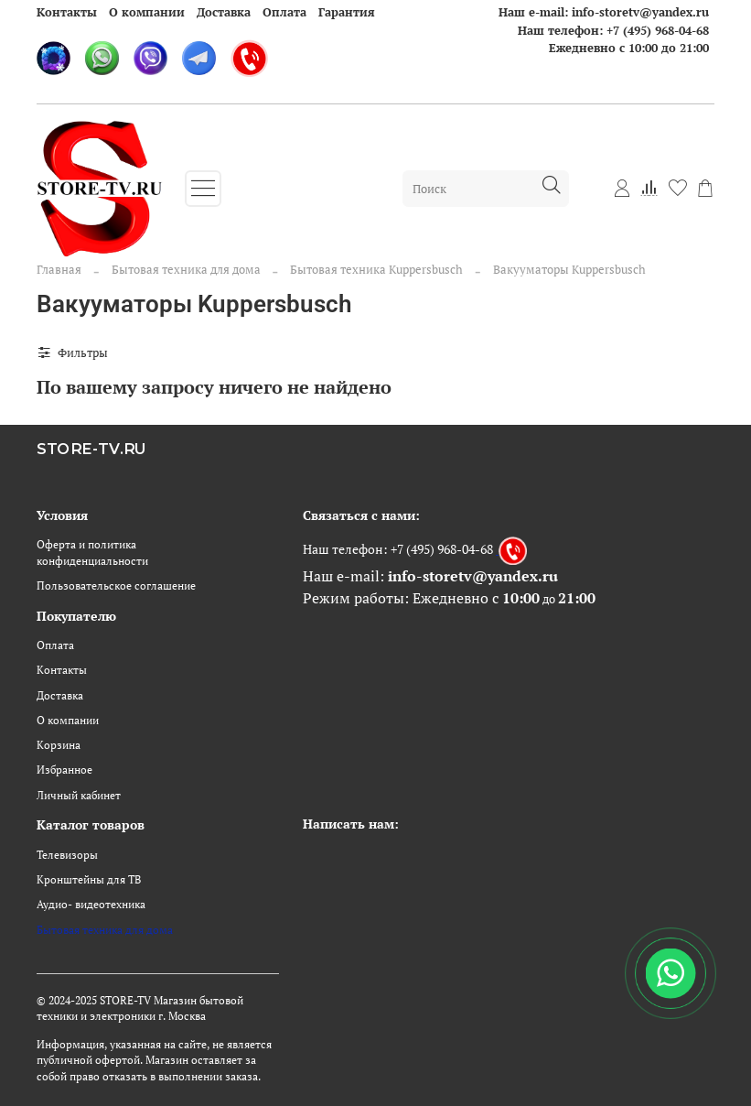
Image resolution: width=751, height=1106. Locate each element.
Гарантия (346, 12)
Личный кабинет (79, 795)
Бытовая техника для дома (186, 269)
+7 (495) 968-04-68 (657, 30)
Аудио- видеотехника (91, 904)
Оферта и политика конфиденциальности (92, 552)
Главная (59, 269)
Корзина (58, 745)
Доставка (224, 12)
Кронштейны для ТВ (89, 879)
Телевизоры (67, 855)
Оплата (284, 12)
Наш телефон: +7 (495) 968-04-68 (398, 549)
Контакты (67, 12)
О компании (147, 12)
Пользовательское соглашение (116, 585)
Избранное (64, 769)
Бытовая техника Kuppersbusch (376, 269)
